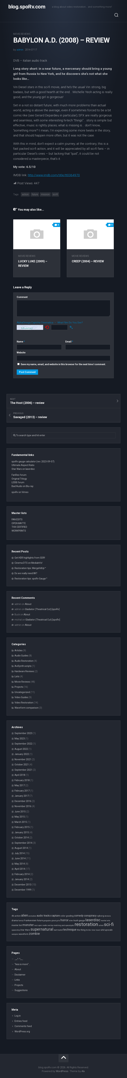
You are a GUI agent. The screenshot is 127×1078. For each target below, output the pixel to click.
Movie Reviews (21, 34)
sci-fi (55, 194)
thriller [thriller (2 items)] (88, 930)
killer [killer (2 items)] (71, 921)
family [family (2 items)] (20, 921)
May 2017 (20, 785)
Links (17, 979)
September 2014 (23, 843)
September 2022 (23, 743)
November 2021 (23, 759)
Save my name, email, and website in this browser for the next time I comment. (63, 364)
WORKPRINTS (19, 530)
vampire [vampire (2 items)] (15, 934)
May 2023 (20, 738)
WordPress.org (22, 1031)
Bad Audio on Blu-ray (22, 486)
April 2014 (20, 869)
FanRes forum (19, 475)
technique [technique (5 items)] (69, 929)
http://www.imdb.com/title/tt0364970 (54, 175)
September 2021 (23, 770)
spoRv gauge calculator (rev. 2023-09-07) (33, 461)
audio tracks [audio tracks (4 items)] (44, 915)
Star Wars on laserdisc (23, 469)
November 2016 (23, 806)
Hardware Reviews (24, 671)
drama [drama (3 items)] (15, 920)
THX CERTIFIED (19, 527)
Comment (22, 297)
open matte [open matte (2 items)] (42, 925)
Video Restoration (24, 702)
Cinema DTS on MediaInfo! (28, 563)
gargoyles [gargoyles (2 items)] (47, 921)
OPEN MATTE (19, 523)
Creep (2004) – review (88, 261)
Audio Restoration (24, 661)
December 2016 (23, 801)
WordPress (62, 1071)
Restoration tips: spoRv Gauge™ (31, 578)
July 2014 (20, 853)
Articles (18, 650)
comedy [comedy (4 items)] (79, 915)
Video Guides (21, 697)
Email (69, 341)
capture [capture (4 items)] (55, 915)
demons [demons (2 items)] (108, 916)
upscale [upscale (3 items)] (108, 929)
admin (20, 49)
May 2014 (20, 863)
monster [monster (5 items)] (28, 925)
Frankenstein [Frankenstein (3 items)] (30, 920)
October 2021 (22, 764)
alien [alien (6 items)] (24, 915)
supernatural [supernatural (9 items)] (42, 929)
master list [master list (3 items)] (17, 925)
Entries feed (21, 1021)
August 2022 (21, 749)
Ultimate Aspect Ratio (23, 465)
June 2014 (20, 858)
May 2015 (20, 816)
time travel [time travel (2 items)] (96, 930)
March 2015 (21, 822)
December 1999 (23, 889)
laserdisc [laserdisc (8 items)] (92, 920)
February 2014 (22, 874)
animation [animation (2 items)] (32, 916)
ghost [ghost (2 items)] (54, 921)
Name (21, 341)
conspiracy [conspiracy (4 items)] (90, 915)
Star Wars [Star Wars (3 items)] (25, 929)
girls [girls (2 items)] (58, 921)
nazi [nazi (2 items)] (36, 925)
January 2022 (22, 754)
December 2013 (23, 884)
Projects (19, 687)
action (25, 194)
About (28, 604)
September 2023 (23, 733)
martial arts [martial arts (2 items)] (105, 921)
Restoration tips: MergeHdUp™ (30, 568)
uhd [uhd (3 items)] (102, 929)
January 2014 (22, 879)
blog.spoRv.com (26, 6)
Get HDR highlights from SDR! (30, 557)
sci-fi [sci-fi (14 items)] (109, 924)
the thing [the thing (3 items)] (81, 929)
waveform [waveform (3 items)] (23, 934)
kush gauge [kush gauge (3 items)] (79, 920)
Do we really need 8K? (26, 573)
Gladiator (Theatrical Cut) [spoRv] (42, 609)
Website (21, 352)
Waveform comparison (27, 707)
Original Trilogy (19, 478)
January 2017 (22, 796)
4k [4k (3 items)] (13, 915)
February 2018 (22, 780)
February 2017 (22, 790)
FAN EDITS (17, 519)
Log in (18, 1015)
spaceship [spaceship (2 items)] (16, 930)
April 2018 (20, 775)
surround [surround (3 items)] (58, 929)
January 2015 (22, 832)
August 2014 (21, 848)
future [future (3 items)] (40, 920)
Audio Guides (21, 655)
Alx (83, 1071)
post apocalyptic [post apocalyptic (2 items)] (68, 925)
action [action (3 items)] (18, 915)
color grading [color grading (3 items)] (67, 915)
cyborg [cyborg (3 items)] (100, 915)
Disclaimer (20, 974)
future (35, 194)
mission (45, 194)
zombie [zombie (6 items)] (34, 934)
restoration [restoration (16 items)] (86, 924)
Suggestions (21, 990)
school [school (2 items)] (101, 925)
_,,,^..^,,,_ (19, 959)
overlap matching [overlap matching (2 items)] (54, 925)
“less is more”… (22, 964)
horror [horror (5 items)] (64, 920)
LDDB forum (18, 482)
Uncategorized (22, 692)
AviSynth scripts (23, 666)
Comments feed (23, 1026)
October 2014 (22, 837)
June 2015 (20, 811)
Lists (17, 676)
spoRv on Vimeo (20, 492)
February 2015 (22, 827)
